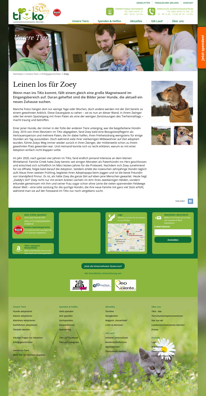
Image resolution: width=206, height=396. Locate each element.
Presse (155, 329)
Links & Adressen (114, 324)
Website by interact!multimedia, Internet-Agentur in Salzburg (103, 390)
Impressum (157, 346)
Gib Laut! (157, 21)
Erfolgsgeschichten (51, 73)
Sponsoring (65, 329)
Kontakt (188, 2)
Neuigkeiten (111, 315)
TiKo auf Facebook (68, 337)
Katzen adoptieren (22, 315)
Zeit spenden (66, 315)
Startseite (18, 73)
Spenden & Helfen (109, 21)
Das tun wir (157, 320)
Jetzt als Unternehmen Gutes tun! (103, 266)
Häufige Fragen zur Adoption (28, 337)
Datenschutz (158, 351)
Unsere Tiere (80, 21)
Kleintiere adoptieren (24, 320)
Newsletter (143, 2)
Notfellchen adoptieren (25, 324)
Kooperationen (67, 324)
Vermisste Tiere (21, 350)
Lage (154, 342)
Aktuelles (136, 21)
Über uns (178, 21)
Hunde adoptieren (22, 311)
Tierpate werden (21, 329)
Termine (109, 311)
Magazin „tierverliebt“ (116, 320)
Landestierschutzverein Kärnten (168, 324)
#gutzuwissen (112, 346)
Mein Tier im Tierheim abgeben (29, 354)
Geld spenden (66, 311)
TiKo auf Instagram (69, 342)
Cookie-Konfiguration (163, 355)
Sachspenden (66, 320)
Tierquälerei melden (167, 2)
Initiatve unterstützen (116, 337)
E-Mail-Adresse (162, 226)
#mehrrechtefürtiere (116, 342)
